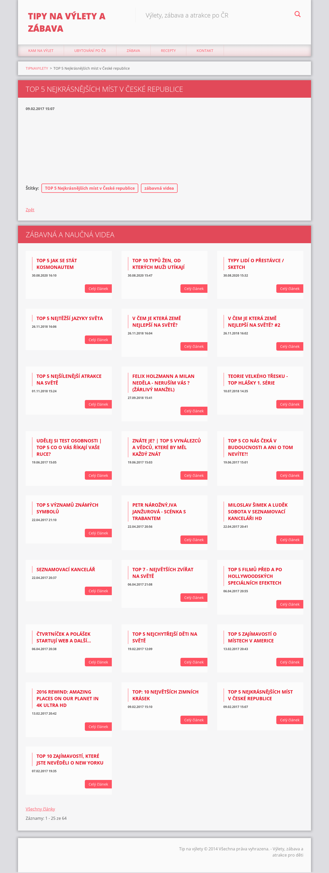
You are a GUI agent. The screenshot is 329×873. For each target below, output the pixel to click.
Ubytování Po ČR (90, 51)
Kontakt (205, 51)
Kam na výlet (40, 51)
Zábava (133, 51)
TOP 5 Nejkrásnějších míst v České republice (90, 189)
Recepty (168, 51)
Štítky (32, 189)
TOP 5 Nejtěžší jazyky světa (69, 319)
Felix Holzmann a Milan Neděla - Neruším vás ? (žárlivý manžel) (163, 383)
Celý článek (98, 289)
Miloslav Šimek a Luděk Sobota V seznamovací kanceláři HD (258, 512)
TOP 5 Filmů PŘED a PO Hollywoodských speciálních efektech (255, 577)
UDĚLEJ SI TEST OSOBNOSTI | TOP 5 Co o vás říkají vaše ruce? (69, 448)
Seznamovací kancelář (65, 570)
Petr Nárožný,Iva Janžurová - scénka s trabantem (159, 512)
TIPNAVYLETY (37, 69)
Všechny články (40, 810)
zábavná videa (159, 189)
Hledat (298, 15)
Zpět (30, 210)
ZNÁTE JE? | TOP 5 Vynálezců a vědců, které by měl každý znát (166, 448)
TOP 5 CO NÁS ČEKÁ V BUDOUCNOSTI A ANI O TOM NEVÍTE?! (260, 448)
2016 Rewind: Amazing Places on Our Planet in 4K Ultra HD (67, 699)
